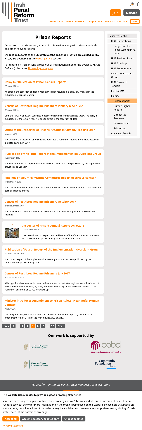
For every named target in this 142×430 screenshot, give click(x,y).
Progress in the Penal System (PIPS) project (125, 49)
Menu (135, 21)
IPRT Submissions (121, 68)
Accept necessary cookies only (40, 419)
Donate (131, 13)
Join (115, 13)
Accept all (11, 419)
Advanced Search (121, 133)
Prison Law (120, 128)
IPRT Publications (121, 41)
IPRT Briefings (119, 63)
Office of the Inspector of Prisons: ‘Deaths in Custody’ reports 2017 (50, 130)
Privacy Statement (12, 425)
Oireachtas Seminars (120, 116)
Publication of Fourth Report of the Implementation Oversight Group (52, 249)
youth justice (44, 58)
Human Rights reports (40, 68)
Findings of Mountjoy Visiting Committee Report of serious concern (50, 177)
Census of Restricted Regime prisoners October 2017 (40, 201)
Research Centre (116, 21)
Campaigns (95, 21)
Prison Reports (122, 101)
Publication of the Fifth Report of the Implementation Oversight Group (53, 154)
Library (115, 96)
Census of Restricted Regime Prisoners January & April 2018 (45, 106)
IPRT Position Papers (123, 58)
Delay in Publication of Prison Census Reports (35, 82)
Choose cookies (73, 419)
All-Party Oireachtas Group (122, 75)
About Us (56, 21)
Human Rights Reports (122, 107)
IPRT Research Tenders (119, 84)
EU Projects (117, 91)
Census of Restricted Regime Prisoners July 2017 (37, 273)
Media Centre (75, 21)
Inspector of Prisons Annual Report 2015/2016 (53, 225)
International (121, 123)
